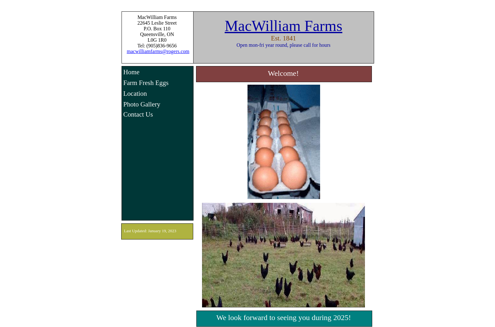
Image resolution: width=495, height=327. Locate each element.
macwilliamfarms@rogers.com (158, 51)
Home (131, 72)
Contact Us (138, 114)
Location (135, 93)
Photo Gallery (141, 104)
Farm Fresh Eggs (146, 83)
